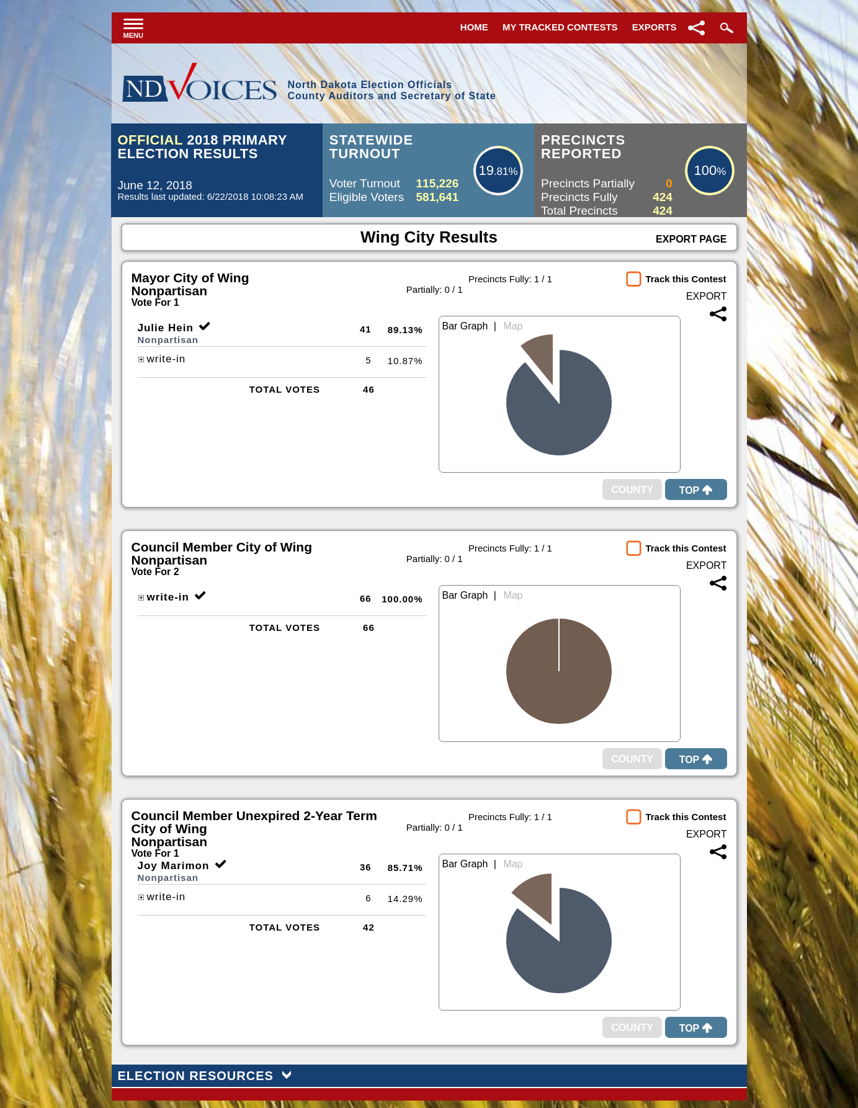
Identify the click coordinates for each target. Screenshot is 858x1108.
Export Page (691, 239)
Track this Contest (685, 279)
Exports (654, 27)
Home (474, 27)
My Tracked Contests (560, 27)
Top (696, 490)
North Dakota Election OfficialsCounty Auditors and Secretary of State (391, 90)
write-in (162, 359)
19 (485, 170)
